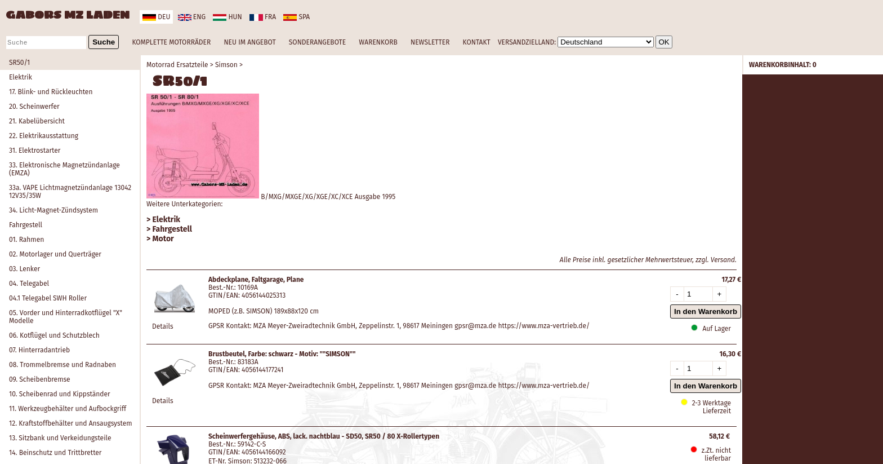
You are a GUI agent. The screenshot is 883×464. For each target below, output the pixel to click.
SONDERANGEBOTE (317, 42)
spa (296, 17)
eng (192, 17)
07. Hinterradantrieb (39, 350)
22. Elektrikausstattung (43, 136)
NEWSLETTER (430, 42)
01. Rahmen (26, 240)
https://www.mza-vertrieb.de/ (544, 326)
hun (227, 17)
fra (262, 17)
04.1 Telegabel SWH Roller (48, 298)
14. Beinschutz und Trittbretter (55, 453)
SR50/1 (19, 63)
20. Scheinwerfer (34, 107)
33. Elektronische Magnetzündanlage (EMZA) (64, 169)
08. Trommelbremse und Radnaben (62, 365)
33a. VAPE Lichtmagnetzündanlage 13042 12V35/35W (70, 192)
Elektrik (20, 77)
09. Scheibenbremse (39, 379)
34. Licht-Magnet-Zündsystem (53, 210)
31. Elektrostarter (34, 150)
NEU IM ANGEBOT (249, 42)
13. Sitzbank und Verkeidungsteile (60, 438)
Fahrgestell (25, 225)
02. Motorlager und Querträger (55, 254)
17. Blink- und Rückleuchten (50, 92)
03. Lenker (24, 269)
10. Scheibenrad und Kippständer (59, 394)
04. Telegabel (29, 284)
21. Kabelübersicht (37, 121)
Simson (226, 65)
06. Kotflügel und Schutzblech (54, 335)
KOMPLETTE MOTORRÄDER (171, 42)
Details (162, 326)
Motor (163, 239)
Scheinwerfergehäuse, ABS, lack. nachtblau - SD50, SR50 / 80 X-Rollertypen (323, 436)
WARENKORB (378, 42)
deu (156, 17)
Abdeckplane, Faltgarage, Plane (256, 280)
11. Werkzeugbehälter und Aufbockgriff (67, 409)
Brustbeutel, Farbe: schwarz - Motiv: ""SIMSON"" (282, 354)
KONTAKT (476, 42)
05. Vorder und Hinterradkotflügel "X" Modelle (65, 317)
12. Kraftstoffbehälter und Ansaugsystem (70, 423)
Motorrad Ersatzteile (177, 65)
